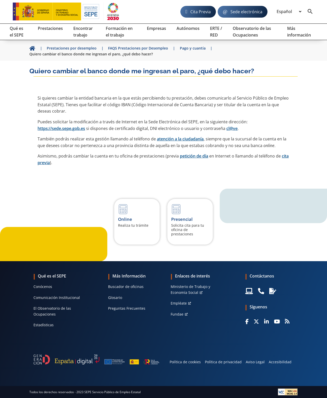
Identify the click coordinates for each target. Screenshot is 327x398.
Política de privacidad (223, 361)
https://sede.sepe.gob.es (61, 128)
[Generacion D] (96, 359)
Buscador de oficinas (126, 286)
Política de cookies (185, 361)
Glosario (115, 297)
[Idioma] (289, 12)
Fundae (177, 314)
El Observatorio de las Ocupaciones (52, 311)
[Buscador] (310, 12)
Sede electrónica (246, 12)
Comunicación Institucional (56, 297)
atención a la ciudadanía (180, 139)
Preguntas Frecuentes (126, 308)
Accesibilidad (280, 361)
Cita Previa (200, 12)
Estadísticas (43, 324)
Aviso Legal (255, 361)
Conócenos (42, 286)
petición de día (194, 156)
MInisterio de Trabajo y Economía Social (190, 289)
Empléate (179, 303)
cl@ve (232, 128)
